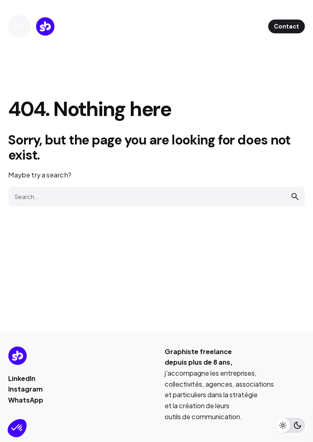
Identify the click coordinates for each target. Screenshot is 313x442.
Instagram (25, 389)
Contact (286, 26)
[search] (295, 196)
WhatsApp (25, 400)
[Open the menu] (19, 26)
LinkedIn (21, 378)
